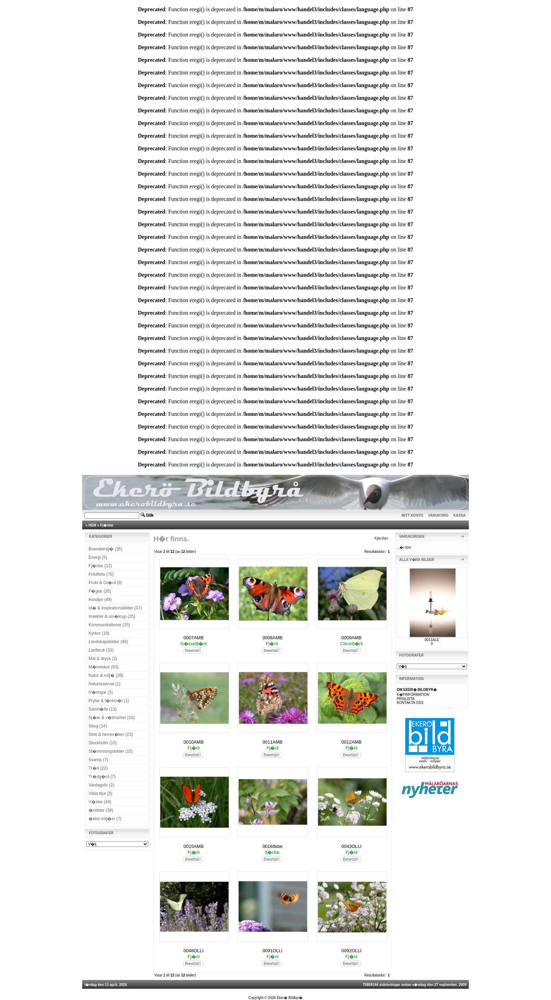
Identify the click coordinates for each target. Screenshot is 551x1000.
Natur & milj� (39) (106, 675)
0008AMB (272, 637)
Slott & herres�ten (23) (111, 734)
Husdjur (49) (100, 599)
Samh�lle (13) (103, 709)
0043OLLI (352, 846)
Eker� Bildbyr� (290, 998)
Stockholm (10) (103, 742)
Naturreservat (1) (105, 683)
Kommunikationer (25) (109, 624)
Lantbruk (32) (101, 650)
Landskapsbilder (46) (108, 641)
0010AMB (193, 742)
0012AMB (352, 742)
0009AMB (352, 637)
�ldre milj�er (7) (105, 818)
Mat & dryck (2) (103, 658)
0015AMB (193, 846)
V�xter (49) (100, 801)
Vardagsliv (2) (101, 785)
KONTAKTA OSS (410, 703)
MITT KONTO (412, 515)
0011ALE (431, 640)
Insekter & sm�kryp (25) (112, 616)
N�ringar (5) (101, 692)
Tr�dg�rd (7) (102, 776)
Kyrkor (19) (99, 633)
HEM (92, 525)
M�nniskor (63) (103, 667)
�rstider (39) (101, 810)
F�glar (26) (100, 591)
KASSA (459, 515)
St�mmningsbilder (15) (111, 751)
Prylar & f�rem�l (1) (109, 700)
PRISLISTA (405, 699)
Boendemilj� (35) (105, 549)
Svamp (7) (98, 759)
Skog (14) (98, 726)
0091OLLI (272, 950)
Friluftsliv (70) (101, 574)
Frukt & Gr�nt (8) (105, 582)
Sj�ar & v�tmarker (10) (112, 717)
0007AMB (193, 637)
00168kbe (272, 846)
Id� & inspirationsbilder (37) (115, 608)
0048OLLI (193, 950)
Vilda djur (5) (100, 793)
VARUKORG (438, 515)
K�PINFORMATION (413, 695)
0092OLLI (352, 950)
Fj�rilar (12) (100, 565)
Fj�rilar (107, 525)
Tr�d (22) (98, 768)
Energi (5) (98, 557)
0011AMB (272, 742)
